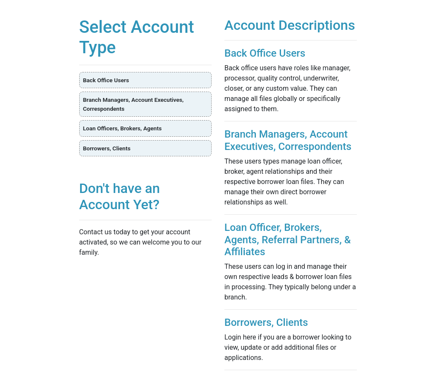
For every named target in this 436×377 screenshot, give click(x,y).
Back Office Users (106, 80)
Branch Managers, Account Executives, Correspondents (133, 104)
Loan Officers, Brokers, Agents (122, 128)
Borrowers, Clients (107, 148)
